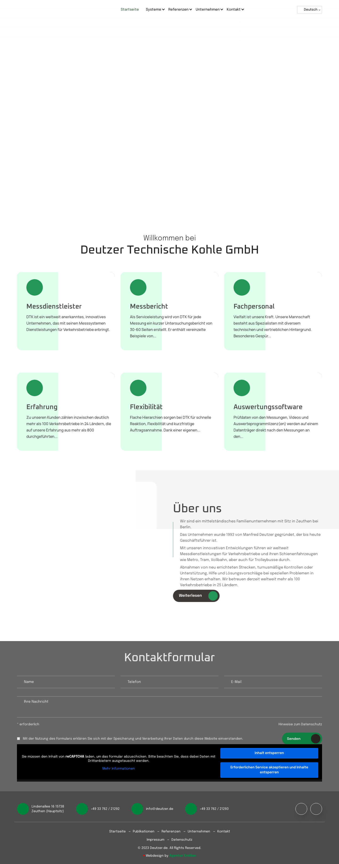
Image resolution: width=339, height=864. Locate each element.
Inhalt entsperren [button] (269, 753)
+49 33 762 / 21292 (105, 809)
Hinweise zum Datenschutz (300, 726)
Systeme (153, 10)
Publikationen (143, 831)
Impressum (155, 839)
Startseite (130, 10)
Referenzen (178, 10)
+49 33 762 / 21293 (214, 809)
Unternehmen (208, 10)
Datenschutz (181, 839)
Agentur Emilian (182, 855)
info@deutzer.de (159, 809)
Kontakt (234, 10)
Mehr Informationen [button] (118, 768)
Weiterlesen (200, 596)
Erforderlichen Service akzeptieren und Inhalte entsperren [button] (269, 770)
